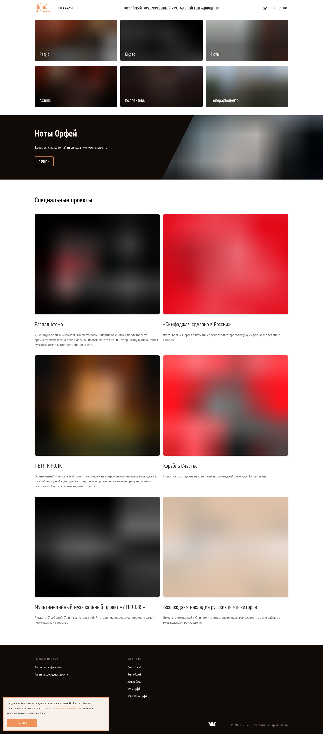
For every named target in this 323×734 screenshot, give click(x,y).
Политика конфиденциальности (51, 674)
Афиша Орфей (135, 681)
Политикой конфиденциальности (62, 708)
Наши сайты (69, 8)
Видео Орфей (134, 674)
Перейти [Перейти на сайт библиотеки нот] (46, 161)
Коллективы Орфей (137, 696)
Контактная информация (48, 667)
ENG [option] (285, 8)
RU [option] (275, 8)
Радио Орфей (134, 667)
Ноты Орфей (134, 689)
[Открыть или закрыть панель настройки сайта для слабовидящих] (265, 8)
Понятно (22, 723)
